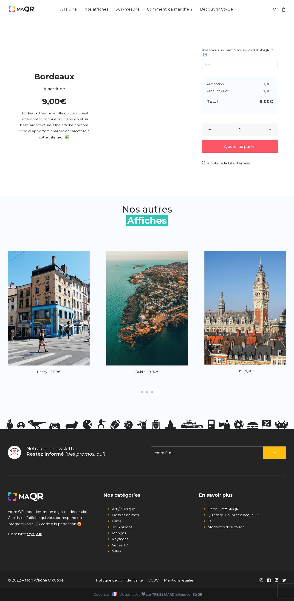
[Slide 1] (141, 392)
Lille (245, 371)
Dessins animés (125, 515)
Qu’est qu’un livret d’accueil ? (233, 515)
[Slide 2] (147, 392)
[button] (209, 129)
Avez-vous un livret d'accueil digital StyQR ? (237, 52)
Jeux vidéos (122, 527)
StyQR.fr (34, 534)
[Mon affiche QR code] (21, 9)
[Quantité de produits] (240, 129)
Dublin (147, 372)
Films (116, 521)
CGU (211, 521)
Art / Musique (123, 509)
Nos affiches (96, 9)
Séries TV (120, 545)
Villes (116, 551)
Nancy (48, 372)
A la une (68, 9)
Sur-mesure (128, 9)
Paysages (120, 539)
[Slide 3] (152, 392)
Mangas (119, 533)
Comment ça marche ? (169, 9)
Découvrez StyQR (223, 509)
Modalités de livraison (226, 527)
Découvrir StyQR (217, 9)
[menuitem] (68, 9)
